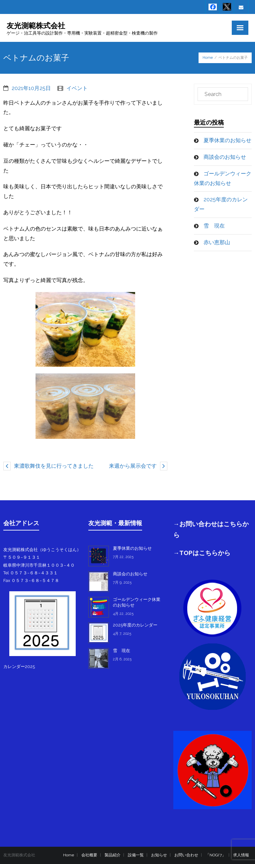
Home (208, 57)
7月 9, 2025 (122, 582)
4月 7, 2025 (122, 633)
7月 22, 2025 (123, 557)
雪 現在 (214, 226)
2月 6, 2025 (122, 659)
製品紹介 (113, 855)
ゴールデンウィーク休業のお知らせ (222, 178)
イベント (77, 88)
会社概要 (89, 855)
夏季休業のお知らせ (227, 140)
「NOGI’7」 (216, 855)
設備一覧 (136, 855)
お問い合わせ (186, 855)
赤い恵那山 (217, 242)
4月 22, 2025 (123, 614)
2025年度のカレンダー (221, 204)
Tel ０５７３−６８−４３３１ (30, 572)
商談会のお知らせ (225, 157)
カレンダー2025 (19, 666)
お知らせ (159, 855)
